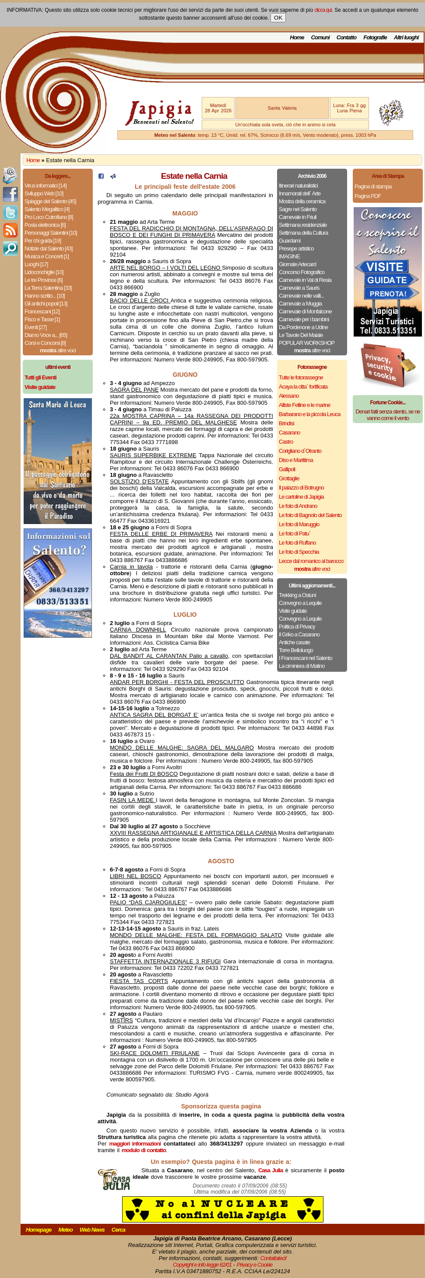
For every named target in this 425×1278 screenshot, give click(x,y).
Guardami (289, 240)
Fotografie (375, 37)
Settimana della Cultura (303, 232)
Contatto (346, 37)
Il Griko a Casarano (299, 634)
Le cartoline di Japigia (301, 496)
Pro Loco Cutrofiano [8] (49, 217)
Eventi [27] (35, 327)
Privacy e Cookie (255, 1264)
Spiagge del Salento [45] (50, 201)
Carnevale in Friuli (297, 217)
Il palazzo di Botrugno (301, 487)
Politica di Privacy (297, 626)
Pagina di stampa (373, 186)
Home (297, 37)
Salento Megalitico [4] (47, 209)
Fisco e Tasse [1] (42, 319)
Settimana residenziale (303, 225)
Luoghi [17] (36, 264)
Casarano (289, 432)
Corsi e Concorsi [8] (45, 343)
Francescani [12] (42, 311)
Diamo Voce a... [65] (46, 335)
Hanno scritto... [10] (45, 295)
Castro (286, 441)
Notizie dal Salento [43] (49, 248)
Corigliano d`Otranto (300, 451)
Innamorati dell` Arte (299, 193)
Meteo (65, 1229)
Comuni (320, 37)
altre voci (58, 350)
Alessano (289, 395)
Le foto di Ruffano (297, 542)
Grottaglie (289, 478)
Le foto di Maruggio (299, 524)
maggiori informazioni (135, 1143)
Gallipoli (287, 469)
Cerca (118, 1229)
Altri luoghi (406, 37)
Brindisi (286, 423)
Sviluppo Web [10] (44, 193)
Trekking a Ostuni (297, 595)
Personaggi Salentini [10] (51, 232)
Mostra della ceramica (302, 201)
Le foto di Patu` (294, 533)
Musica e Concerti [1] (47, 256)
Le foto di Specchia (299, 552)
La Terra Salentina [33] (48, 288)
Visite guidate (293, 611)
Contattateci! (273, 1258)
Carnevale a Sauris (299, 288)
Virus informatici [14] (46, 185)
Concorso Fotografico (301, 272)
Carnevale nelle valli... (301, 295)
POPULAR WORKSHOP (306, 343)
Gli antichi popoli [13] (46, 303)
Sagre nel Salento (297, 209)
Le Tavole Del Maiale (301, 335)
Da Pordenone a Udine (303, 327)
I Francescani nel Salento (305, 658)
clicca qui (322, 10)
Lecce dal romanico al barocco (311, 561)
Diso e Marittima (296, 460)
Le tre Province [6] (44, 280)
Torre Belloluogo (296, 650)
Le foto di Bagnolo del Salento (310, 515)
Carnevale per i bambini (304, 319)
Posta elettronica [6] (45, 225)
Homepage (38, 1229)
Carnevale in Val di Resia (305, 280)
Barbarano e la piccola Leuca (309, 414)
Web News (92, 1229)
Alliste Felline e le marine (304, 405)
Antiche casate (294, 642)
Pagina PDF (368, 196)
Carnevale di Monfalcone (305, 311)
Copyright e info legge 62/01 (202, 1264)
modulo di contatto (144, 1150)
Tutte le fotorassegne (301, 377)
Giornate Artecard (297, 264)
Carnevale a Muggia (300, 303)
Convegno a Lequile (300, 603)
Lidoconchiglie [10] (44, 272)
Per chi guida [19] (43, 240)
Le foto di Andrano (298, 506)
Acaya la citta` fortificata (303, 386)
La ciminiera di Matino (301, 666)
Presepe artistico (296, 248)
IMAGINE (289, 256)
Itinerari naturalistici (298, 185)
